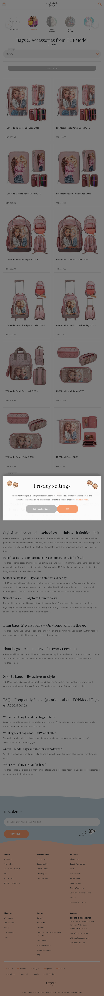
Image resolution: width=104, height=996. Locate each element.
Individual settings (41, 509)
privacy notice (82, 500)
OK (67, 509)
